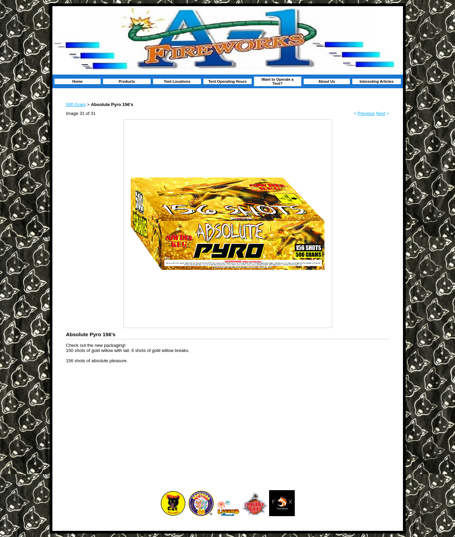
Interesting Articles (376, 81)
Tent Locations (177, 81)
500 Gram (76, 104)
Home (77, 81)
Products (127, 81)
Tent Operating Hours (227, 81)
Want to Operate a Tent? (278, 81)
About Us (326, 81)
